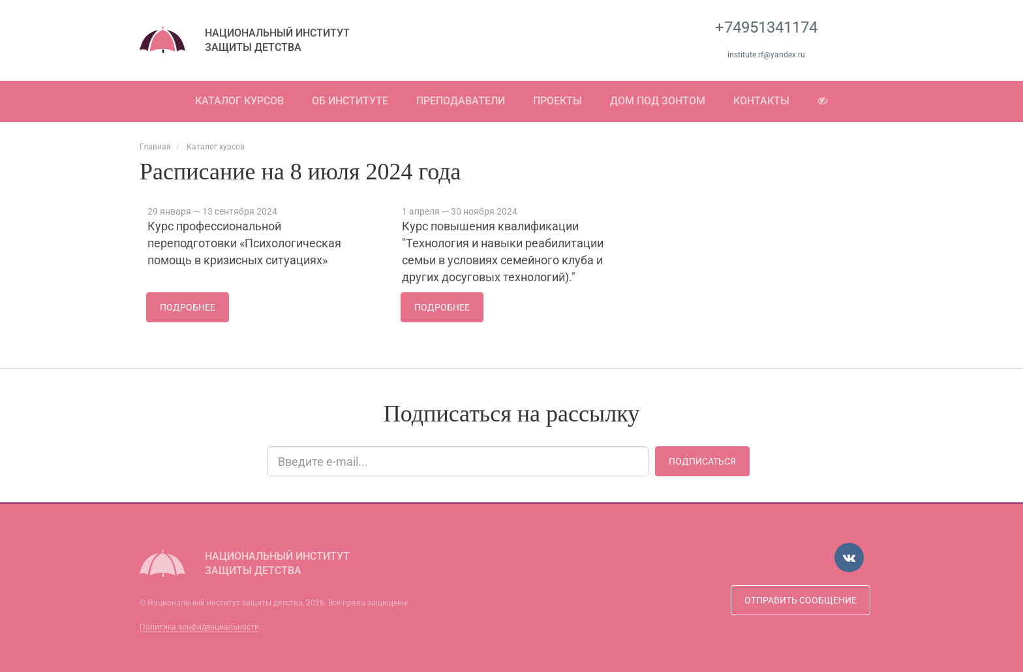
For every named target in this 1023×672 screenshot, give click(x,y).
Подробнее (187, 307)
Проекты (557, 101)
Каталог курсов (239, 101)
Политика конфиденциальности (199, 627)
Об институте (350, 101)
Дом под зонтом (657, 101)
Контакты (761, 101)
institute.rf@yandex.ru (766, 54)
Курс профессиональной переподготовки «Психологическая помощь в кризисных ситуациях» (244, 243)
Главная (155, 146)
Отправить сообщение (800, 600)
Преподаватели (460, 101)
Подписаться (702, 461)
